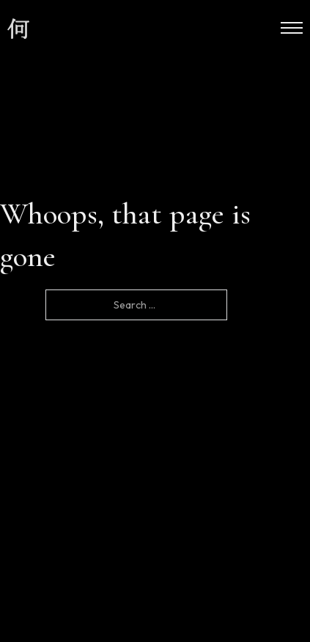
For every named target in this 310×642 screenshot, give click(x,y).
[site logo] (18, 29)
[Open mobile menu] (292, 28)
